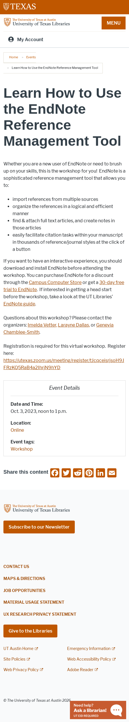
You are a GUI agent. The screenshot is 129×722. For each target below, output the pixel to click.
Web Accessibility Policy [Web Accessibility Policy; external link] (89, 659)
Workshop (22, 449)
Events (31, 57)
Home (13, 57)
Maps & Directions (24, 578)
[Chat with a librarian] (98, 709)
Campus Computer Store (55, 282)
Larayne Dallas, (74, 325)
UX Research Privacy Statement (39, 614)
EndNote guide (19, 304)
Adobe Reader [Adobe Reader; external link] (80, 669)
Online (17, 430)
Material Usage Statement (33, 602)
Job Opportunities (24, 590)
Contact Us (16, 566)
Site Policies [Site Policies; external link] (14, 659)
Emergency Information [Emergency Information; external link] (88, 648)
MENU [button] (113, 23)
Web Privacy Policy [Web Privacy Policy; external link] (21, 669)
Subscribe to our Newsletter (39, 527)
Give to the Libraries (30, 631)
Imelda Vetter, (42, 325)
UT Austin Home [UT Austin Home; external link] (18, 648)
